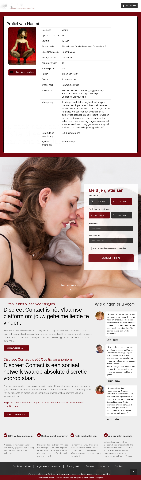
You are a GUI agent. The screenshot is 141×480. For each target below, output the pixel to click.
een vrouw (100, 201)
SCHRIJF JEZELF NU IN (16, 348)
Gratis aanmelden (22, 466)
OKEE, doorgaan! (96, 477)
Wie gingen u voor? (15, 227)
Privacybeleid (73, 466)
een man (122, 201)
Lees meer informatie (70, 285)
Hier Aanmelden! (22, 72)
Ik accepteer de (109, 248)
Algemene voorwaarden (48, 466)
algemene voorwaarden (116, 248)
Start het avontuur (16, 414)
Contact (119, 466)
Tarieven (90, 466)
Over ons (104, 466)
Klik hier (66, 477)
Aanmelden (111, 258)
